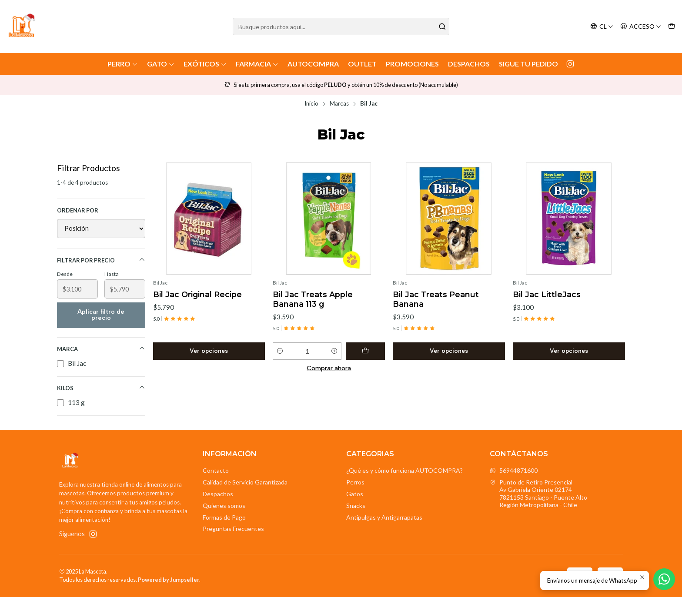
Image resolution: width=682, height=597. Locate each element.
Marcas (339, 104)
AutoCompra (313, 64)
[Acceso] (640, 26)
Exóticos (205, 64)
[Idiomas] (601, 26)
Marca (101, 348)
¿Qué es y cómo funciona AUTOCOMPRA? (404, 470)
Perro (122, 64)
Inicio (311, 104)
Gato (160, 64)
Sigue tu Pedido (528, 64)
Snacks (355, 505)
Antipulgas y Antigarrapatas (384, 517)
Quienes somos (224, 505)
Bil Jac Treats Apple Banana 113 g (313, 299)
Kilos (101, 387)
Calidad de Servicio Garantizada (245, 482)
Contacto (216, 470)
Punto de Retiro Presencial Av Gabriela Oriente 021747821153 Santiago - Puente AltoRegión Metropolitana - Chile (538, 493)
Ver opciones (209, 350)
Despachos (469, 64)
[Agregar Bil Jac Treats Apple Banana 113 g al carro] (365, 351)
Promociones (412, 64)
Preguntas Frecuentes (233, 528)
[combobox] (341, 26)
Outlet (362, 64)
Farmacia (257, 64)
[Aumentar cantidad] (334, 351)
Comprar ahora (329, 368)
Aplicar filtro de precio (100, 315)
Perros (355, 482)
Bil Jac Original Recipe (197, 294)
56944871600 (514, 470)
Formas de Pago (224, 517)
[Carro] (671, 26)
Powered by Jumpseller (168, 579)
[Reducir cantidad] (280, 351)
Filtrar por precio (101, 260)
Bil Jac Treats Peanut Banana (436, 299)
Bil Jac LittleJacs (547, 294)
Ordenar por (77, 210)
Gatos (354, 494)
